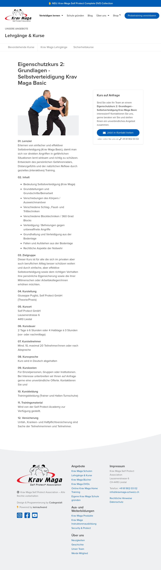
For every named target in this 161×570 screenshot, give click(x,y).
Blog (90, 15)
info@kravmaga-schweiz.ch (124, 492)
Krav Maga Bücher (81, 479)
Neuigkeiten (78, 540)
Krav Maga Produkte (82, 515)
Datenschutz (116, 502)
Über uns (101, 15)
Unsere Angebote (16, 28)
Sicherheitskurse (83, 47)
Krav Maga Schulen (81, 471)
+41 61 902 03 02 (130, 139)
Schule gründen (75, 15)
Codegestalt (55, 502)
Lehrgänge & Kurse (81, 475)
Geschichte (77, 544)
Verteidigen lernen (49, 15)
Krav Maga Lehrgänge (54, 47)
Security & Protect (81, 528)
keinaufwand (40, 507)
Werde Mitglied (79, 553)
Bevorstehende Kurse (21, 47)
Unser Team (77, 549)
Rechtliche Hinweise (121, 498)
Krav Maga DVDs (80, 484)
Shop (116, 15)
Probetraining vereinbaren (142, 15)
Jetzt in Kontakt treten (118, 132)
